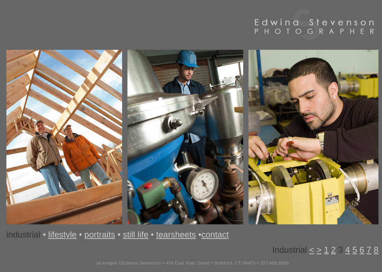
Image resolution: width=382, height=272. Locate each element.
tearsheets (176, 234)
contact (215, 234)
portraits (99, 234)
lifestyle (62, 234)
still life (135, 234)
